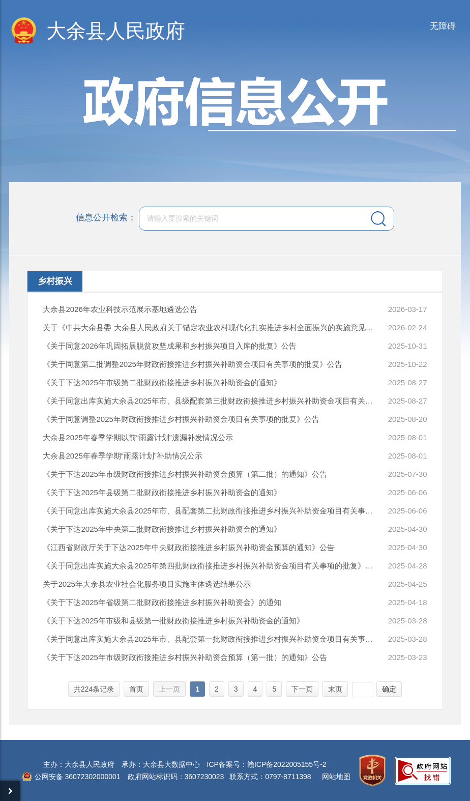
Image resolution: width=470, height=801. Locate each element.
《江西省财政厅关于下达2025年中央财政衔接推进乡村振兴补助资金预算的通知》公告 (188, 547)
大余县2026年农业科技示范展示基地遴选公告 (120, 309)
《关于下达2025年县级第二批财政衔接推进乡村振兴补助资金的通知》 (162, 492)
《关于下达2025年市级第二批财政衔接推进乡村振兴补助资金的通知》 (162, 382)
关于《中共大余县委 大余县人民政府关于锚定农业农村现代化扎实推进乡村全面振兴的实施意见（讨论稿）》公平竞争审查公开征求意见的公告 (209, 327)
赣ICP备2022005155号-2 (287, 764)
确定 (389, 689)
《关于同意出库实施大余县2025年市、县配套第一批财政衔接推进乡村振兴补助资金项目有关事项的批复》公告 (209, 639)
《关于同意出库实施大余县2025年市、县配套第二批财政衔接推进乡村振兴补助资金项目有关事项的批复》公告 (209, 510)
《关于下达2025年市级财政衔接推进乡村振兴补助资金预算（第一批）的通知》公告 (185, 657)
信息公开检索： (106, 217)
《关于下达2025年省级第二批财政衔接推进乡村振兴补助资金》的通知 (162, 602)
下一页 (302, 689)
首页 (136, 689)
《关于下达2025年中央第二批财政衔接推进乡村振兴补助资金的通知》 (162, 529)
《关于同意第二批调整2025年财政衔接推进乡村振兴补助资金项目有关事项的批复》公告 (192, 364)
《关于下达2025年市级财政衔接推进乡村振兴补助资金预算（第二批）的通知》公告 (185, 474)
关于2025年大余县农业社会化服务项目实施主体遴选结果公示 (146, 584)
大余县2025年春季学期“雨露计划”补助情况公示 (122, 455)
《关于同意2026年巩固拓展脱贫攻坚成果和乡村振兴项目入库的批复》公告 (169, 345)
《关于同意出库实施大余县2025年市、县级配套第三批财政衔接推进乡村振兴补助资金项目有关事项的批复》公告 (209, 400)
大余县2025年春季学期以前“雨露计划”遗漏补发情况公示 (137, 437)
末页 (335, 689)
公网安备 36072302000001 (78, 777)
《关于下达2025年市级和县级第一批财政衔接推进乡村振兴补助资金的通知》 (173, 620)
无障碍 (443, 26)
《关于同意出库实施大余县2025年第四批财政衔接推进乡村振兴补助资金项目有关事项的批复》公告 (209, 565)
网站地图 (336, 777)
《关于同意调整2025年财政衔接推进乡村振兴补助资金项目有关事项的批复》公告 (181, 419)
